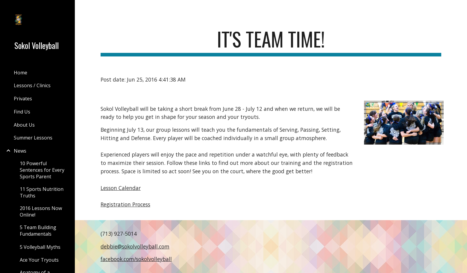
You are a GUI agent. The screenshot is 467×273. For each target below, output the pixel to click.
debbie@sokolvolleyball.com (135, 246)
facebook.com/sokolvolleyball (136, 259)
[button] (460, 8)
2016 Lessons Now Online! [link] (41, 211)
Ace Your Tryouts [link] (39, 260)
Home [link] (20, 72)
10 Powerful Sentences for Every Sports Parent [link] (42, 170)
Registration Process (125, 204)
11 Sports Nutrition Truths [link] (41, 192)
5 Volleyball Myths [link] (40, 247)
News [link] (20, 151)
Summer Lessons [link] (33, 137)
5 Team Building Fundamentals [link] (38, 230)
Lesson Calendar (121, 187)
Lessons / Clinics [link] (32, 85)
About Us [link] (24, 125)
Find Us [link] (22, 111)
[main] (271, 42)
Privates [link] (23, 98)
